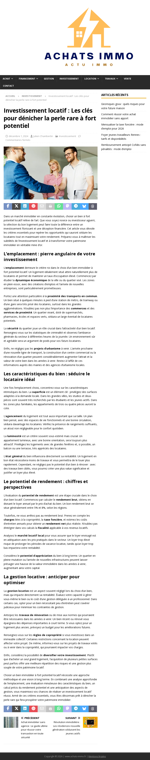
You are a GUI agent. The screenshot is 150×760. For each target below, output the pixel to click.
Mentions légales (97, 756)
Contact (8, 85)
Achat (6, 78)
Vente (127, 78)
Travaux (110, 78)
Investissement (69, 78)
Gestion (49, 78)
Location (90, 78)
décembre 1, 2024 (18, 136)
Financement (27, 78)
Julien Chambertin (43, 136)
